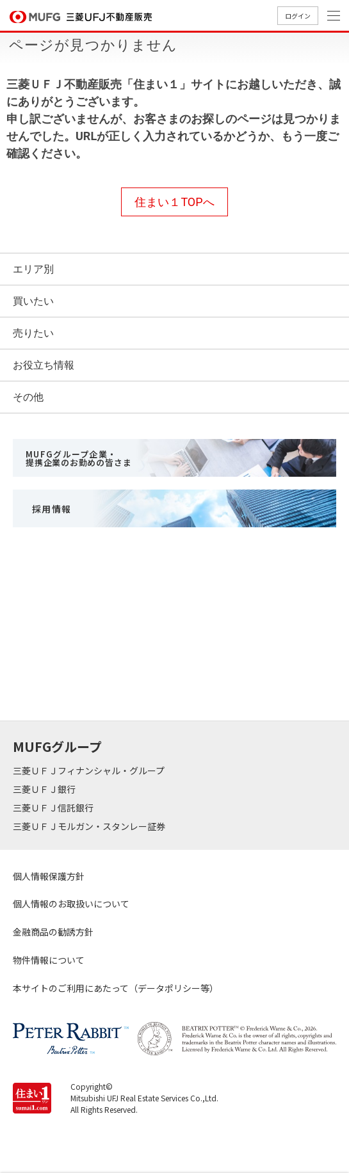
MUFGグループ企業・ (78, 458)
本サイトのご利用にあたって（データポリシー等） (115, 988)
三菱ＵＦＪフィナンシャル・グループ (89, 770)
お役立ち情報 (43, 365)
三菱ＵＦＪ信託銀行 (54, 807)
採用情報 (52, 508)
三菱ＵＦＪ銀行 (45, 789)
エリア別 (33, 269)
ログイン (298, 15)
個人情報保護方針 (49, 876)
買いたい (33, 301)
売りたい (33, 333)
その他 (28, 397)
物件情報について (49, 960)
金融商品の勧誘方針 (53, 931)
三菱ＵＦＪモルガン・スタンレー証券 (90, 826)
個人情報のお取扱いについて (71, 903)
